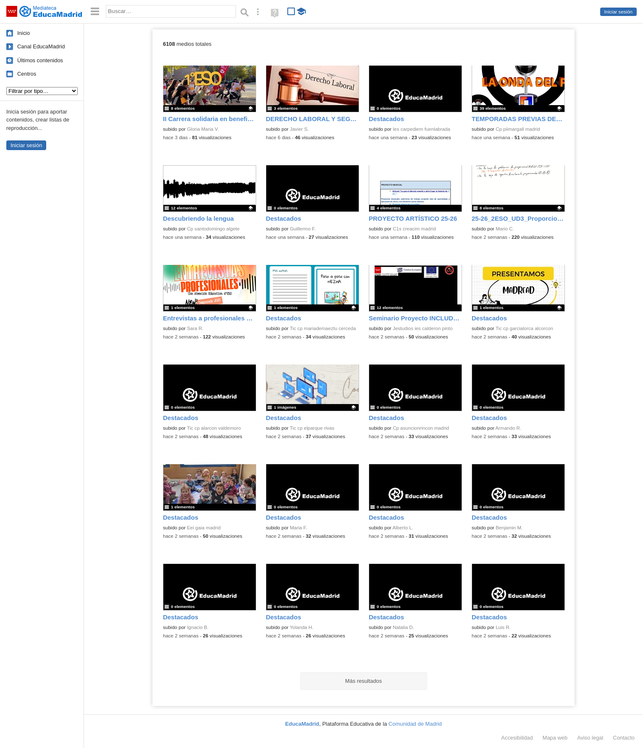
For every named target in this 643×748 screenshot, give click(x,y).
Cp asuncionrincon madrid (421, 428)
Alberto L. (403, 527)
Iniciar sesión (618, 11)
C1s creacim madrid (414, 228)
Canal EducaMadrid (41, 46)
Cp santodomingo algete (213, 228)
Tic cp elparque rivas (312, 428)
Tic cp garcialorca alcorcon (524, 328)
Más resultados (363, 681)
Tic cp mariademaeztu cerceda (323, 328)
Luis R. (503, 627)
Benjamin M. (509, 527)
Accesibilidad (517, 738)
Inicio (23, 33)
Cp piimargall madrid (518, 129)
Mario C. (505, 228)
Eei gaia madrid (203, 527)
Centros (26, 74)
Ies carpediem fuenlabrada (421, 129)
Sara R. (195, 328)
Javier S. (299, 129)
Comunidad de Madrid (415, 724)
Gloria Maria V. (203, 129)
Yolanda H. (301, 627)
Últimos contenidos (40, 60)
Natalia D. (403, 627)
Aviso (590, 738)
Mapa (555, 738)
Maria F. (298, 527)
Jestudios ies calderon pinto (423, 328)
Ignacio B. (197, 627)
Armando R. (509, 428)
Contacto (624, 738)
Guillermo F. (303, 228)
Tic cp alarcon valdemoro (214, 428)
